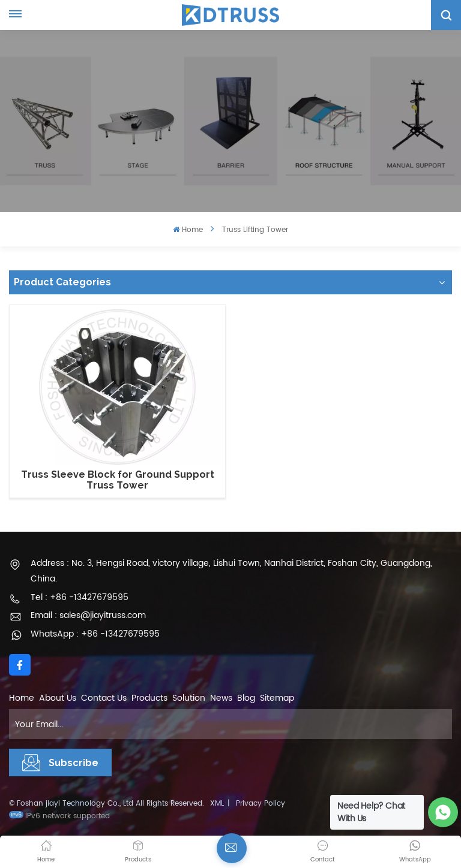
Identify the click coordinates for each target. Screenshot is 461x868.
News (221, 698)
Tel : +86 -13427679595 (79, 597)
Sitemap (277, 698)
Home (187, 230)
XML (217, 803)
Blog (246, 698)
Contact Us (104, 698)
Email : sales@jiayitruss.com (88, 615)
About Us (57, 698)
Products (149, 698)
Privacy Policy (260, 803)
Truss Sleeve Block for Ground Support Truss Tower (117, 479)
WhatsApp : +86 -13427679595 (95, 634)
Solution (188, 698)
